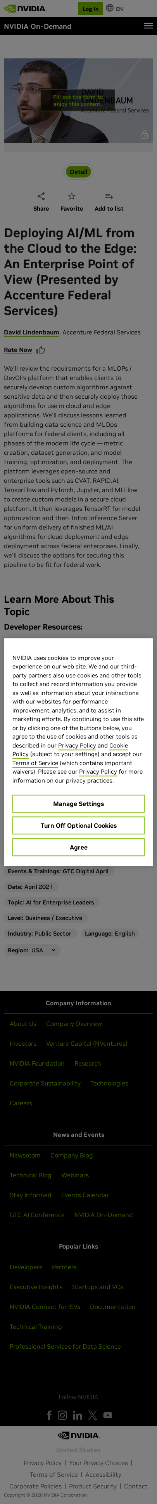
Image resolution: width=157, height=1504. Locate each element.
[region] (78, 752)
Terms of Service (35, 763)
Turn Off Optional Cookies (79, 825)
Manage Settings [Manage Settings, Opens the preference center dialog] (78, 803)
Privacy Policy (77, 745)
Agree (79, 847)
